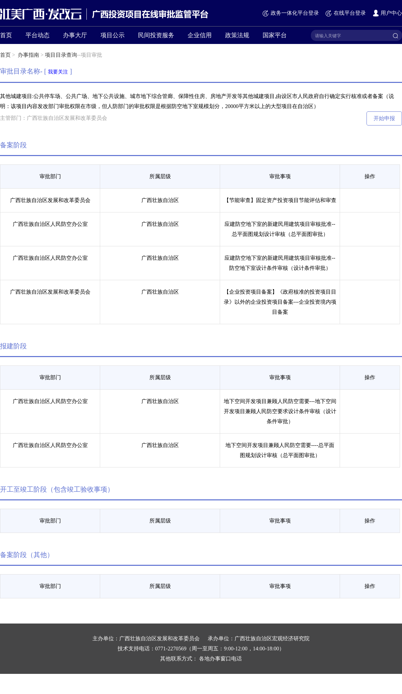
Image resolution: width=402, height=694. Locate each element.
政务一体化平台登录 (290, 13)
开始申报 (384, 118)
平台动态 (37, 35)
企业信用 (200, 35)
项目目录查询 (61, 55)
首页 (6, 35)
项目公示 (112, 35)
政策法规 (237, 35)
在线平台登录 (345, 13)
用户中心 (387, 13)
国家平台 (275, 35)
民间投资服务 (156, 35)
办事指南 (28, 55)
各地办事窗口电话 (220, 658)
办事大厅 (75, 35)
